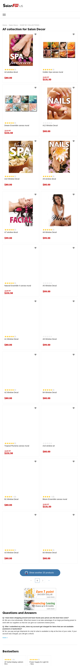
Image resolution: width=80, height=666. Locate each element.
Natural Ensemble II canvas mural (17, 286)
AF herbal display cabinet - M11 (14, 663)
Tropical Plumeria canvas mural (16, 446)
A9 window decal (49, 179)
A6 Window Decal (50, 232)
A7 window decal (11, 232)
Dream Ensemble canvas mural (16, 125)
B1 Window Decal (11, 499)
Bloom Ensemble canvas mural (55, 499)
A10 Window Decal (11, 179)
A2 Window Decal (11, 392)
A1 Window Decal (11, 339)
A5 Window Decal (50, 286)
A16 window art (49, 446)
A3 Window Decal (11, 553)
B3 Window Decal (50, 553)
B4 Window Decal (50, 392)
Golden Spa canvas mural (53, 72)
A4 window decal (11, 72)
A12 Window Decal (50, 125)
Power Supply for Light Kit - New (38, 663)
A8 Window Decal (50, 339)
